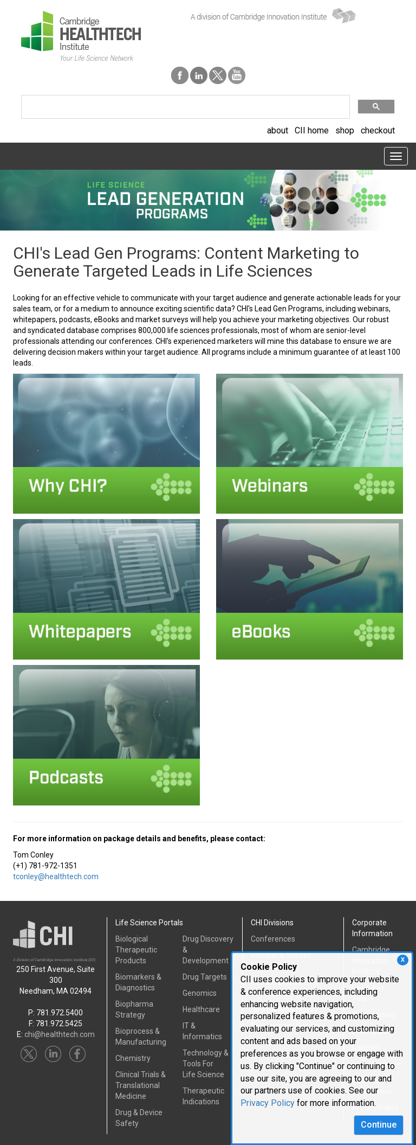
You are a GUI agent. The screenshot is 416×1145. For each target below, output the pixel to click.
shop (344, 130)
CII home (312, 130)
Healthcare (201, 1009)
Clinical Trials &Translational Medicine (140, 1085)
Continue (378, 1125)
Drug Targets (205, 977)
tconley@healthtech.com (56, 876)
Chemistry (133, 1058)
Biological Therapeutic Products (136, 950)
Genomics (200, 993)
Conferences (273, 939)
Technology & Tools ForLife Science (206, 1063)
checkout (378, 130)
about (277, 130)
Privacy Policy (267, 1103)
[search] (184, 107)
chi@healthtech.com (59, 1034)
